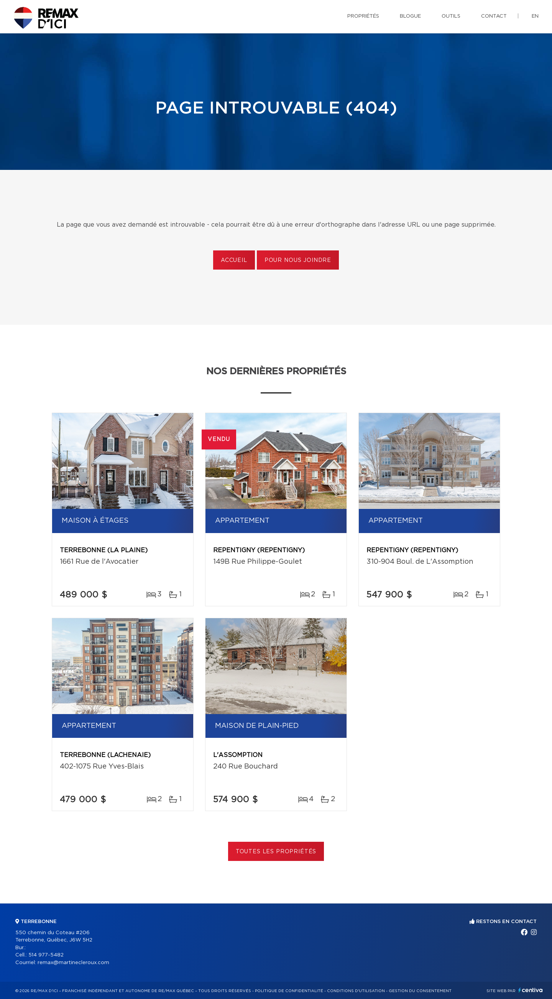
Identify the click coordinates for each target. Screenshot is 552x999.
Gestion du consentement (420, 991)
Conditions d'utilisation (356, 991)
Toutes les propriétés (276, 851)
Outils (451, 16)
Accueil (234, 260)
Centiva (530, 989)
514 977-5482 (46, 955)
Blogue (410, 16)
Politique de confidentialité (289, 991)
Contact (494, 16)
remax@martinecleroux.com (73, 962)
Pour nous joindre (297, 260)
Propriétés (363, 16)
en (535, 16)
